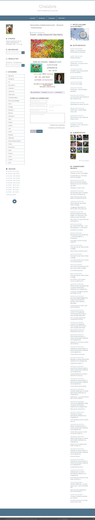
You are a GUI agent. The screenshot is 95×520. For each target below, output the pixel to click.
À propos (52, 18)
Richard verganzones (77, 213)
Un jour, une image (76, 84)
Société (10, 159)
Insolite (10, 125)
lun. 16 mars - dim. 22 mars (13, 178)
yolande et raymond (76, 348)
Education (11, 110)
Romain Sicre (74, 235)
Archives (42, 18)
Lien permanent (35, 92)
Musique (10, 135)
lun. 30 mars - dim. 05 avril (12, 173)
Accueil (32, 18)
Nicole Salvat (74, 192)
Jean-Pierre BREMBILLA (78, 403)
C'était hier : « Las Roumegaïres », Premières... (79, 236)
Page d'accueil (59, 25)
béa (71, 359)
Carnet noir (11, 91)
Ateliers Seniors (75, 58)
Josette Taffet (74, 484)
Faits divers (11, 116)
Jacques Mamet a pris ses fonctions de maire (79, 183)
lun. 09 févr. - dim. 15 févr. (12, 189)
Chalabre (47, 6)
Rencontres (11, 147)
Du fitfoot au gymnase (36, 27)
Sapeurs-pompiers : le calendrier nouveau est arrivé (42, 25)
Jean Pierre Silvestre (77, 266)
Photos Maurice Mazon (14, 141)
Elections (10, 113)
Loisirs (10, 131)
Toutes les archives (11, 194)
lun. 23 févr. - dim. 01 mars (13, 185)
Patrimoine (11, 138)
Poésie (10, 144)
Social (9, 156)
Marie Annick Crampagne (78, 286)
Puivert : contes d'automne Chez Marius (46, 35)
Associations (11, 85)
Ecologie (10, 107)
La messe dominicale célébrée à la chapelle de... (79, 338)
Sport (9, 162)
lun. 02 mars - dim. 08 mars (13, 183)
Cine (71, 173)
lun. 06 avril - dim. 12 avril (12, 171)
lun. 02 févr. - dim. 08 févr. (12, 192)
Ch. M (72, 226)
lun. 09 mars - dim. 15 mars (13, 180)
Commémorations (13, 97)
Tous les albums (84, 160)
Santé (9, 150)
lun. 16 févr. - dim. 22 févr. (12, 187)
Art (9, 82)
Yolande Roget (75, 391)
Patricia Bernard (75, 336)
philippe (73, 472)
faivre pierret (74, 182)
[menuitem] (32, 18)
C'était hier (11, 88)
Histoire (10, 122)
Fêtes (9, 119)
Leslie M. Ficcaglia (76, 312)
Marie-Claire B (74, 438)
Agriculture (11, 76)
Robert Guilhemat (76, 426)
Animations (11, 79)
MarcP (72, 203)
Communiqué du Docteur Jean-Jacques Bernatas (77, 301)
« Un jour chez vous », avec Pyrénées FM (79, 485)
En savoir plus (65, 518)
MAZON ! (62, 18)
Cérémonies (11, 94)
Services (10, 153)
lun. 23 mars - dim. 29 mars (13, 176)
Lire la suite (19, 44)
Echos (10, 104)
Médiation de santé (76, 78)
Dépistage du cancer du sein (79, 104)
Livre (9, 128)
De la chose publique (13, 100)
